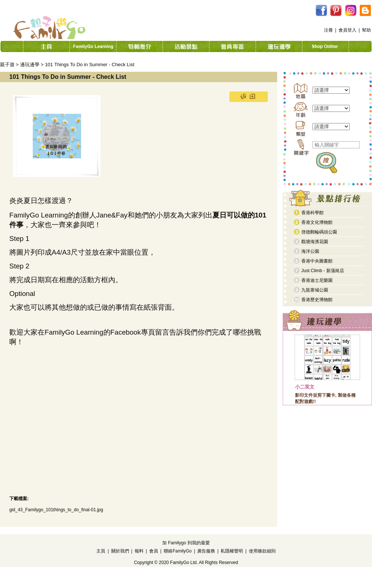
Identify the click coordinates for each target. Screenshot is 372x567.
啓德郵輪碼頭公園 (319, 232)
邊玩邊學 (29, 64)
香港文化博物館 (317, 222)
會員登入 (347, 30)
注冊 (328, 30)
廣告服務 (206, 551)
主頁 (100, 551)
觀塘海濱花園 (314, 241)
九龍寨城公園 (314, 290)
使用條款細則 (262, 551)
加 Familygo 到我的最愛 (185, 542)
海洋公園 (310, 251)
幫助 (366, 30)
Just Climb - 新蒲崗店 (322, 270)
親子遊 (7, 64)
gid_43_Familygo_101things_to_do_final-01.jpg (56, 509)
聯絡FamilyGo (178, 551)
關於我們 (120, 551)
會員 (153, 551)
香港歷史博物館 (317, 299)
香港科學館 (312, 212)
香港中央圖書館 (317, 261)
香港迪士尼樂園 (317, 280)
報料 (139, 551)
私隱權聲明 (232, 551)
